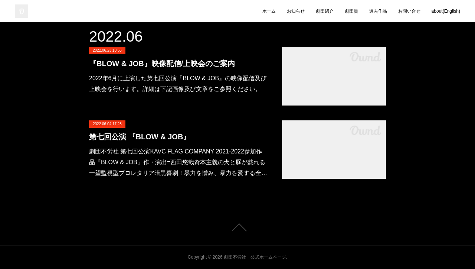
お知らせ (296, 11)
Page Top (237, 227)
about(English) (446, 11)
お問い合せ (409, 11)
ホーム (269, 11)
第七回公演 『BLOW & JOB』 (139, 137)
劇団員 (351, 11)
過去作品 (378, 11)
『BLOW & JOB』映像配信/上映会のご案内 (162, 63)
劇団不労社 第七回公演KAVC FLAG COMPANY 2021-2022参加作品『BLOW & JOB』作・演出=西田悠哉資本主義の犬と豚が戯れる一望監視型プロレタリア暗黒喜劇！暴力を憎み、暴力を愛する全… (178, 162)
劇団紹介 (325, 11)
